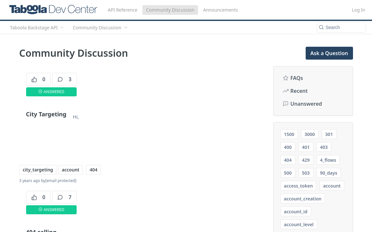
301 (329, 134)
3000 (310, 134)
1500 (289, 134)
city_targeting (38, 170)
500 (288, 173)
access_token (298, 186)
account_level (299, 224)
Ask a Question (329, 53)
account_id (296, 211)
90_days (328, 173)
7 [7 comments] (64, 197)
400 (288, 147)
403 (324, 147)
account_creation (303, 199)
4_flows (328, 160)
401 (306, 147)
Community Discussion (170, 10)
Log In (358, 10)
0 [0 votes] (38, 79)
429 (306, 160)
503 (306, 173)
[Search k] (341, 27)
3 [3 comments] (64, 79)
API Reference (123, 10)
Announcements (220, 10)
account (70, 170)
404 (93, 170)
